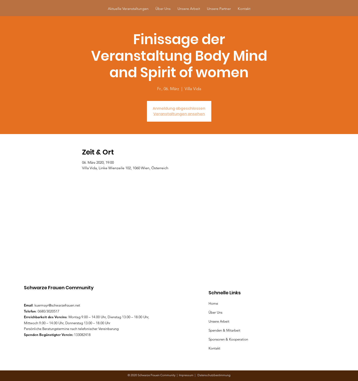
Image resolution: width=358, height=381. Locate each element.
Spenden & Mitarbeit (224, 330)
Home (214, 303)
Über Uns (216, 312)
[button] (218, 8)
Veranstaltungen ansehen (179, 114)
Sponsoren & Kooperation (229, 339)
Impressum (187, 375)
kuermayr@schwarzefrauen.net (57, 305)
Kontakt (214, 348)
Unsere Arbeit (219, 321)
